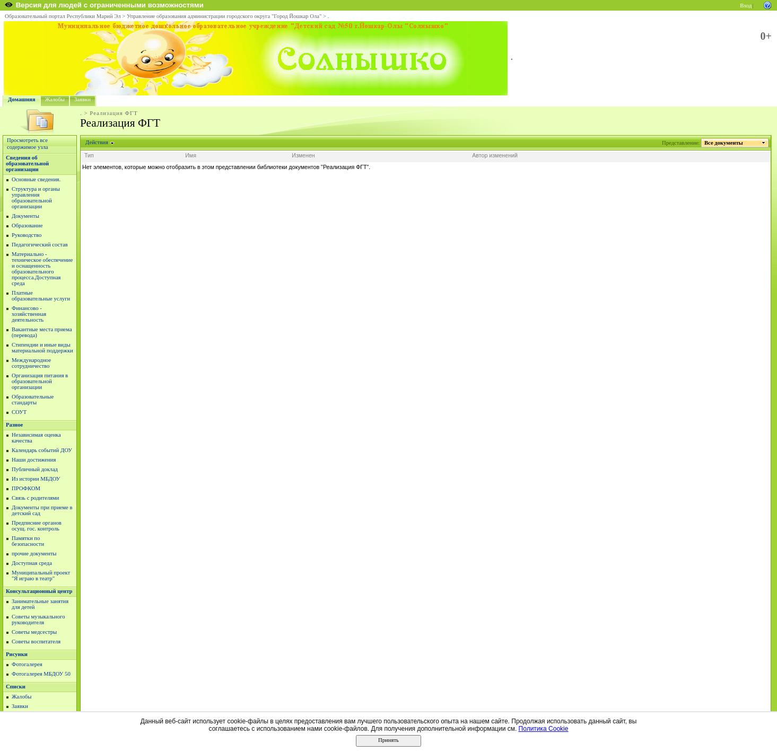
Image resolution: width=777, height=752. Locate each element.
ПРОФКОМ (26, 488)
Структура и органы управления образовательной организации (36, 197)
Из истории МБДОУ (36, 479)
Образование (27, 225)
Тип (89, 155)
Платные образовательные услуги (41, 296)
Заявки (82, 99)
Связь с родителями (35, 498)
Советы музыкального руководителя (38, 619)
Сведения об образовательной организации (27, 163)
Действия (97, 142)
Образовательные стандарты (33, 399)
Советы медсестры (34, 632)
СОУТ (19, 412)
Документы (25, 216)
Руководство (26, 235)
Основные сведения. (36, 179)
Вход (746, 5)
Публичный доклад (35, 469)
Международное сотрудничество (31, 363)
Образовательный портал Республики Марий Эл (63, 16)
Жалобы (55, 99)
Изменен (303, 155)
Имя (190, 155)
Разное (14, 425)
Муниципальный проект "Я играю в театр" (41, 575)
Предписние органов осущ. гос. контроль (37, 526)
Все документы (724, 143)
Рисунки (17, 654)
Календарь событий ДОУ (42, 450)
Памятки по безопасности (28, 541)
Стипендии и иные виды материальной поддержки (42, 347)
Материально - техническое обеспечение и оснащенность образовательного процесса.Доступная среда (42, 268)
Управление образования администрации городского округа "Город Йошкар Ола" (224, 16)
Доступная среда (32, 563)
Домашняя (22, 99)
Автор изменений (495, 155)
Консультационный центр (39, 591)
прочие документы (34, 553)
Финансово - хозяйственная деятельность (29, 314)
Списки (15, 686)
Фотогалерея (27, 664)
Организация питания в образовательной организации (40, 381)
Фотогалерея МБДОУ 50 (41, 674)
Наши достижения (34, 460)
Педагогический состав (40, 244)
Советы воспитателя (36, 641)
